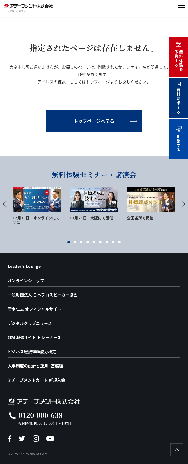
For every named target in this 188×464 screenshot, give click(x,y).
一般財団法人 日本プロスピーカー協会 (43, 295)
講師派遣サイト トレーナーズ (34, 337)
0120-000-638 (40, 415)
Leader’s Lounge (24, 266)
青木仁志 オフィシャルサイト (34, 309)
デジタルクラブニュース (30, 323)
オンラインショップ (26, 280)
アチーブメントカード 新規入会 (36, 380)
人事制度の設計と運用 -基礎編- (36, 366)
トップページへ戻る (94, 121)
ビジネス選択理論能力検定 (32, 351)
